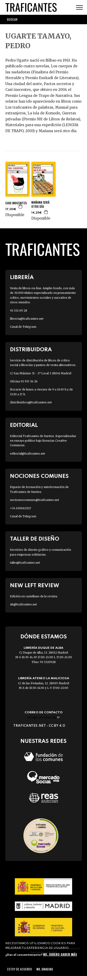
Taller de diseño (34, 539)
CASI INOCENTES (16, 203)
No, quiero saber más (60, 954)
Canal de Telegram (23, 326)
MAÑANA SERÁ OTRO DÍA (40, 204)
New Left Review (34, 585)
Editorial (24, 425)
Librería (22, 277)
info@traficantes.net (43, 717)
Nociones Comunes (39, 476)
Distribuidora (31, 349)
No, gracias (44, 969)
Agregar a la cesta (21, 206)
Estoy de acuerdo (19, 969)
